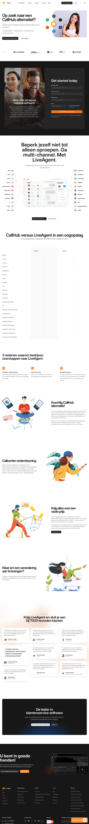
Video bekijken (25, 38)
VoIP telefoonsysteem (76, 797)
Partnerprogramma (39, 800)
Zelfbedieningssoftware (76, 800)
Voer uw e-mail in (55, 91)
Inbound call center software (77, 802)
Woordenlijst (55, 794)
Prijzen (3, 795)
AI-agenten (21, 3)
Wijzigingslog (20, 800)
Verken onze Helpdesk (39, 218)
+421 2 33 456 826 (9, 821)
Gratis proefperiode (67, 3)
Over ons (37, 791)
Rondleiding (5, 803)
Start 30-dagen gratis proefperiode (40, 724)
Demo (75, 3)
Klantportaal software (75, 808)
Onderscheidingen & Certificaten (42, 794)
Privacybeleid (56, 116)
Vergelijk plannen (56, 532)
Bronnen (37, 3)
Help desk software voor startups (78, 811)
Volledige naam (54, 85)
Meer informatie (52, 218)
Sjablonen (55, 800)
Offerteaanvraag (21, 802)
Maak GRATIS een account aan (67, 111)
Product (30, 3)
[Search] (59, 3)
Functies (4, 798)
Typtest (54, 802)
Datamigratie (20, 794)
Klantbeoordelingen (39, 797)
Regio (52, 103)
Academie (55, 797)
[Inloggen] (80, 3)
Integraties (4, 800)
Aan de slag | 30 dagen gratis (10, 38)
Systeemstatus (20, 797)
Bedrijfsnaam (54, 97)
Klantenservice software (76, 794)
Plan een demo (24, 771)
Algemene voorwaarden (75, 115)
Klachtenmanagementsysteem (77, 805)
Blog (54, 791)
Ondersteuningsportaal (22, 791)
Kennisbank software (75, 791)
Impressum (37, 802)
